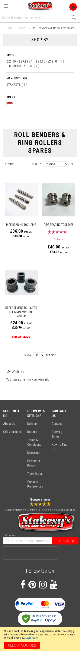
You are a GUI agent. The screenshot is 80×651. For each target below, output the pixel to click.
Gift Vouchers (12, 432)
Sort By (36, 164)
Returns (32, 432)
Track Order (34, 474)
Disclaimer (33, 453)
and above (22, 66)
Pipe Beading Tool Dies (59, 224)
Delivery (32, 424)
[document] (40, 639)
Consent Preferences (35, 484)
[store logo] (40, 6)
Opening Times (57, 434)
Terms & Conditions (34, 442)
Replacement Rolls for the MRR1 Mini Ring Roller (21, 312)
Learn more (31, 637)
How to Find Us (59, 447)
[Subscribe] (65, 540)
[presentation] (30, 553)
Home (9, 28)
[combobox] (40, 18)
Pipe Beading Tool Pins (21, 224)
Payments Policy (33, 463)
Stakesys (16, 84)
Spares (23, 28)
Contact (57, 424)
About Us (9, 424)
